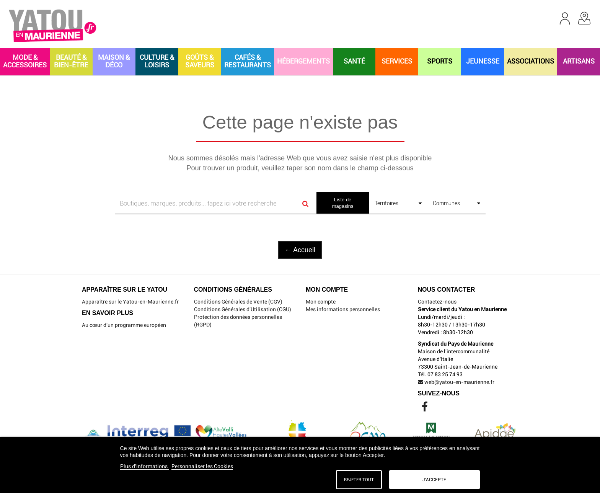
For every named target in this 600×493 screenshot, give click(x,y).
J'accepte (434, 479)
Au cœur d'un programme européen (124, 325)
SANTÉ (354, 61)
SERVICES (397, 61)
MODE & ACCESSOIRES (25, 61)
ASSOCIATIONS (530, 61)
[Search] (305, 203)
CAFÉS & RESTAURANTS (247, 61)
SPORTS (439, 61)
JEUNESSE (482, 61)
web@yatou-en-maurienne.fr (456, 382)
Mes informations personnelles (343, 309)
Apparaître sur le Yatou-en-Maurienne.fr (130, 302)
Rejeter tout (359, 479)
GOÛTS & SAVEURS (199, 61)
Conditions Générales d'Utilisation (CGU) (242, 309)
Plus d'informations (144, 466)
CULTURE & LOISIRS (157, 61)
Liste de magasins (343, 203)
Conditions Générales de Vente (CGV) (238, 302)
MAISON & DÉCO (114, 61)
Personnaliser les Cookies (202, 466)
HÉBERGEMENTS (303, 61)
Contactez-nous (437, 302)
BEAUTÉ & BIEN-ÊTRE (71, 61)
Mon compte (321, 302)
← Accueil (300, 250)
